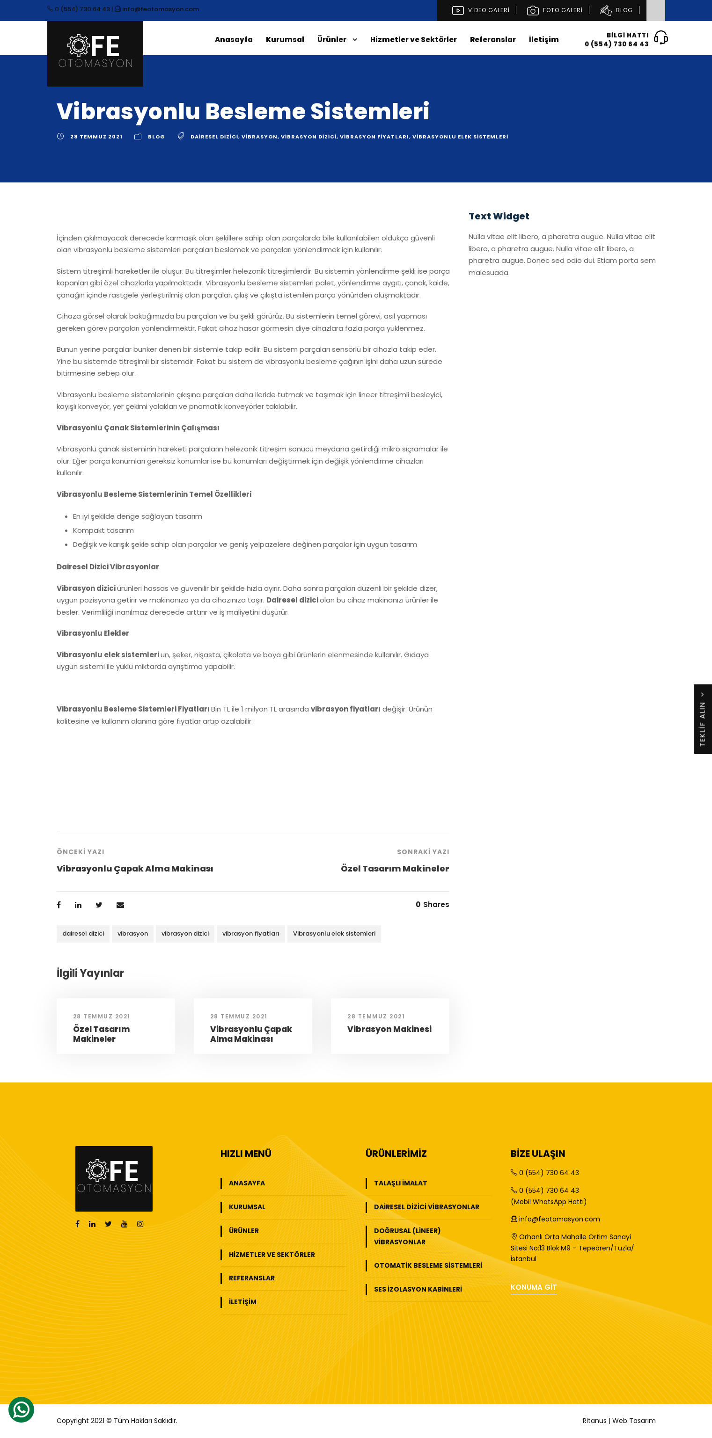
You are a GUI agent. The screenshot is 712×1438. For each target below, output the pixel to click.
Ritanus (595, 1420)
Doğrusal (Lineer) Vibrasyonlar (407, 1236)
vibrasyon (260, 136)
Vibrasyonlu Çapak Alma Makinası (251, 1034)
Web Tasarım (634, 1420)
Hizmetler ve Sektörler (413, 39)
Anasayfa (234, 39)
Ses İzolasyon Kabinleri (418, 1289)
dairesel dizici (214, 136)
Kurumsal (285, 39)
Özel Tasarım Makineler (101, 1034)
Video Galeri (480, 10)
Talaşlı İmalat (400, 1183)
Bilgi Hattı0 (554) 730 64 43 (620, 39)
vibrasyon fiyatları (374, 136)
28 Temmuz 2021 (96, 136)
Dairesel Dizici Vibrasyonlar (426, 1207)
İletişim (544, 39)
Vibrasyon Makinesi (389, 1029)
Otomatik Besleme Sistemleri (428, 1265)
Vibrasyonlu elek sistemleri (460, 136)
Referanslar (493, 39)
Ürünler (331, 39)
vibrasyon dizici (309, 136)
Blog (615, 10)
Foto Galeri (554, 10)
